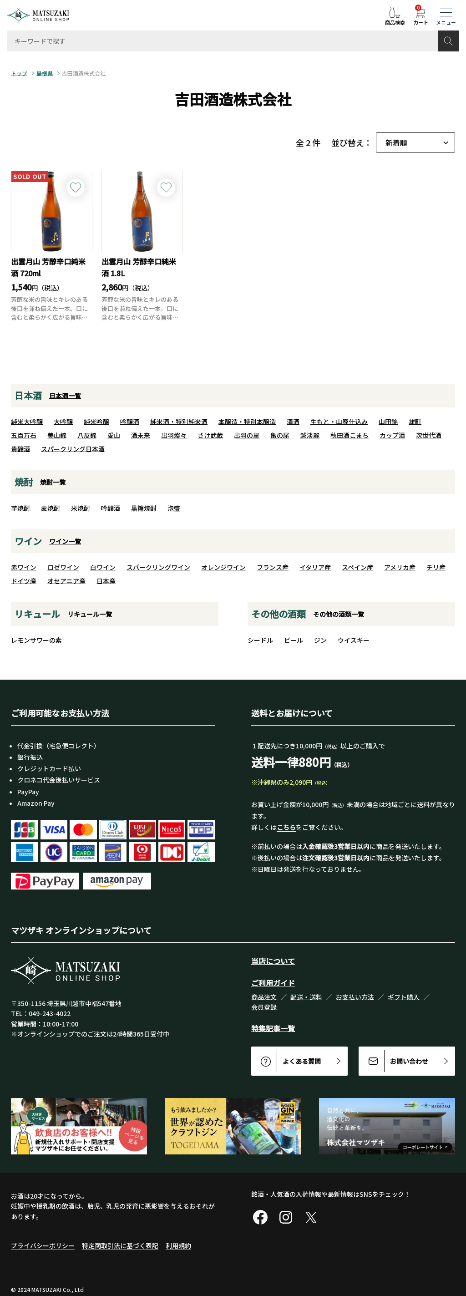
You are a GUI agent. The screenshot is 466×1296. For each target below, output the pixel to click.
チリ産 (436, 567)
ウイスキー (354, 640)
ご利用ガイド (273, 982)
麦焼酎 (50, 508)
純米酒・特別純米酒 (179, 421)
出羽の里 (246, 435)
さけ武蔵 (210, 435)
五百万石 (23, 435)
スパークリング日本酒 (73, 449)
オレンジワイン (223, 567)
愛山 (113, 435)
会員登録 (264, 1007)
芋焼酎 (20, 508)
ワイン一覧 (65, 541)
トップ (19, 73)
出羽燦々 (174, 435)
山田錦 (388, 421)
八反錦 (86, 435)
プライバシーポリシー (43, 1245)
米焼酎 (80, 508)
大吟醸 (63, 421)
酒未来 (140, 435)
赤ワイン (23, 567)
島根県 (44, 73)
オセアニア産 (66, 581)
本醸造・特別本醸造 (247, 421)
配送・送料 (306, 997)
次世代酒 (428, 435)
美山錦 (56, 435)
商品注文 (264, 997)
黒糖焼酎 (144, 508)
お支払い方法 (355, 997)
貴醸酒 (20, 449)
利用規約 (178, 1245)
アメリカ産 (399, 567)
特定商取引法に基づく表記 (120, 1245)
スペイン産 (357, 567)
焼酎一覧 (53, 482)
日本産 (106, 581)
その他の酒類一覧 (338, 614)
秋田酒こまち (349, 435)
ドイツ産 (23, 581)
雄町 (415, 421)
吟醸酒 (129, 421)
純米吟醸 (96, 421)
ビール (293, 640)
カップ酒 (392, 435)
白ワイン (103, 567)
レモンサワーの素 (36, 640)
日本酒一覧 (65, 395)
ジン (320, 640)
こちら (286, 827)
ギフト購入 (404, 997)
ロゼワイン (63, 567)
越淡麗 (309, 435)
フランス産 (273, 567)
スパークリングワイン (158, 567)
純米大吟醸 (27, 421)
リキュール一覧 (89, 614)
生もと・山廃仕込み (339, 421)
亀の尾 (279, 435)
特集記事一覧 (273, 1028)
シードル (260, 640)
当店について (273, 961)
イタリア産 (315, 567)
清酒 (293, 421)
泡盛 (173, 508)
